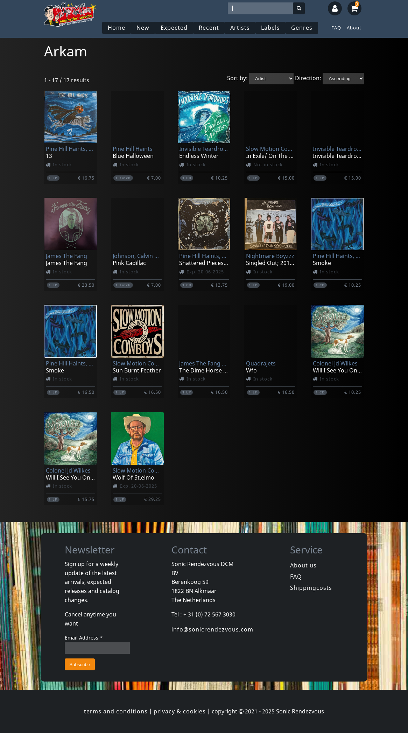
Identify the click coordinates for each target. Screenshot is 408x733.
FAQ (336, 28)
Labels (270, 28)
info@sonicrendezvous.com (212, 629)
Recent (209, 28)
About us (303, 565)
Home (116, 28)
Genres (301, 28)
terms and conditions (116, 711)
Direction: (308, 78)
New (142, 28)
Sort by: (237, 78)
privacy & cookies (180, 711)
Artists (240, 28)
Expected (174, 28)
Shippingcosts (311, 588)
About (354, 28)
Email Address (84, 637)
